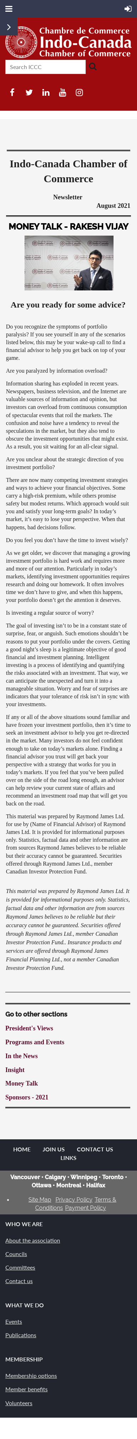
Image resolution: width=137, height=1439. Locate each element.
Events (13, 1321)
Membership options (31, 1375)
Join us (54, 1149)
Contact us (19, 1280)
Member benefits (26, 1389)
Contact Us (95, 1149)
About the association (32, 1240)
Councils (16, 1253)
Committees (20, 1267)
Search (92, 66)
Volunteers (18, 1402)
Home (22, 1149)
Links (68, 1157)
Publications (20, 1335)
